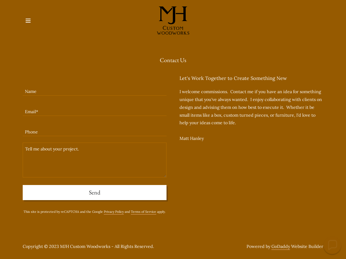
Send (94, 192)
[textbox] (95, 89)
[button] (28, 20)
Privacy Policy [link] (114, 212)
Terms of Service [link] (143, 212)
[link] (173, 20)
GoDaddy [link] (280, 246)
